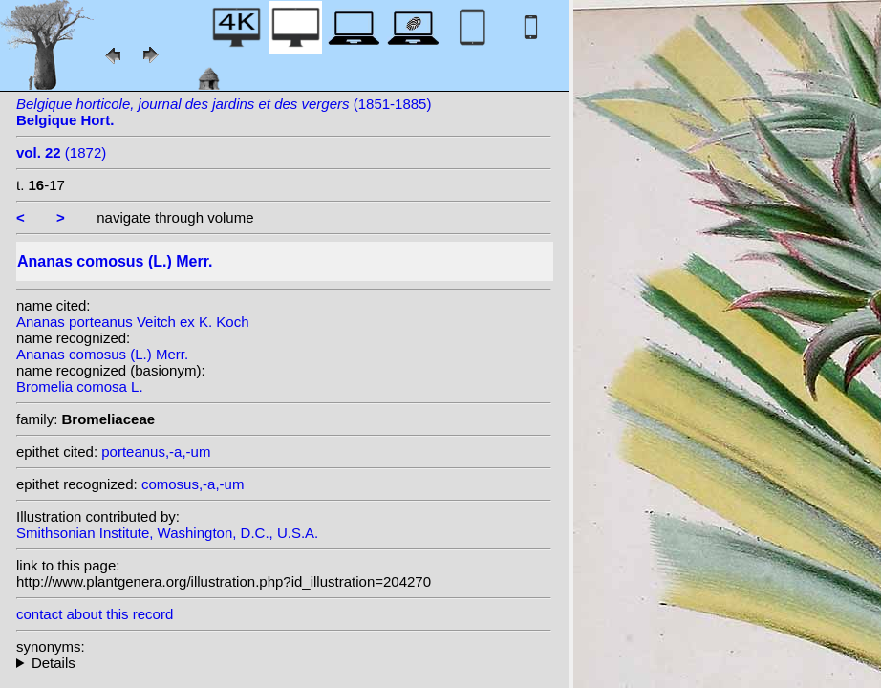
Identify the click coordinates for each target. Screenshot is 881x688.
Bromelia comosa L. (79, 386)
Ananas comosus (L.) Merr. (102, 354)
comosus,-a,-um (193, 484)
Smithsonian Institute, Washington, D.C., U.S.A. (167, 533)
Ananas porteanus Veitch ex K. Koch (132, 321)
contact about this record (94, 614)
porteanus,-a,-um (155, 451)
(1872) (61, 152)
